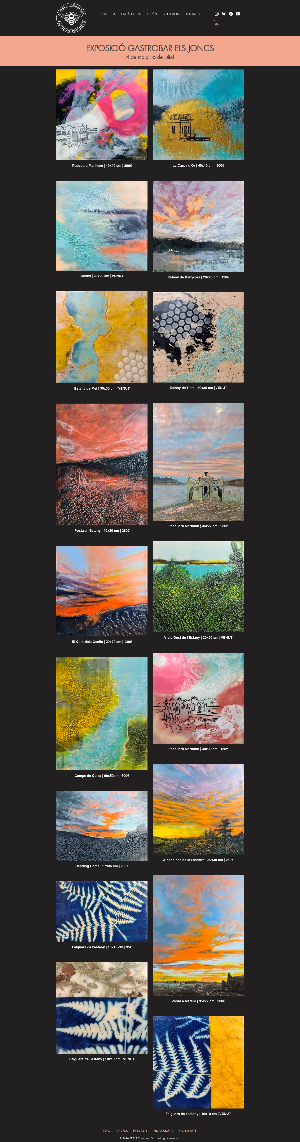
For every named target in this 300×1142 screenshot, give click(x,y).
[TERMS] (122, 1131)
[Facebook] (230, 13)
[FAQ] (107, 1131)
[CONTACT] (188, 1131)
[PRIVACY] (140, 1131)
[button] (217, 23)
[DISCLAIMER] (163, 1131)
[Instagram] (216, 13)
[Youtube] (237, 13)
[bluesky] (223, 13)
